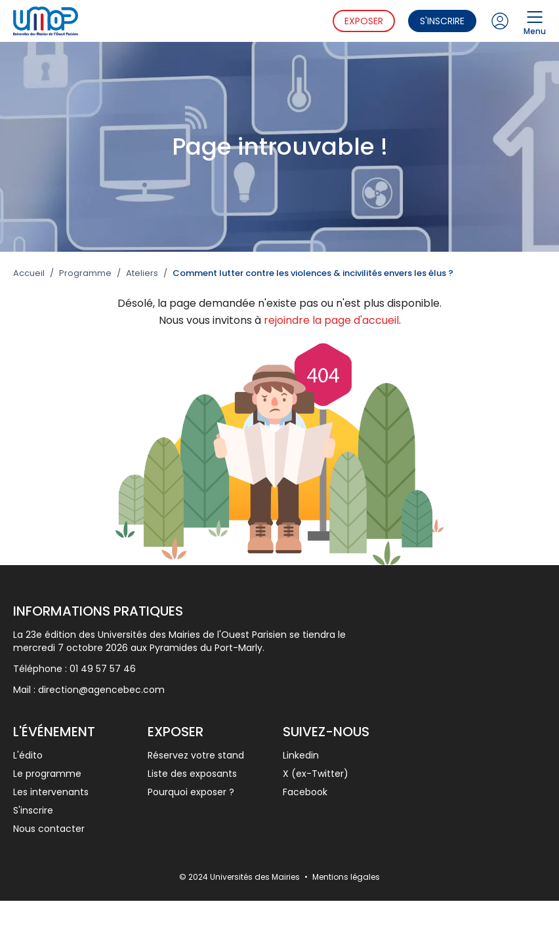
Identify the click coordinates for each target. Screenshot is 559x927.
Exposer (363, 21)
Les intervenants (51, 792)
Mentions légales (346, 876)
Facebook (305, 792)
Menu (535, 21)
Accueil (29, 273)
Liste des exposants (192, 773)
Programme (85, 273)
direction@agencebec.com (101, 689)
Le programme (47, 773)
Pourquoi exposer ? (191, 792)
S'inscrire (442, 21)
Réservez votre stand (196, 755)
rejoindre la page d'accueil (331, 320)
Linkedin (301, 755)
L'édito (28, 755)
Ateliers (142, 273)
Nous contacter (49, 828)
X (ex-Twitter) (315, 773)
